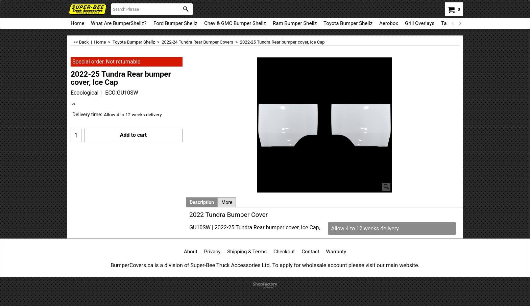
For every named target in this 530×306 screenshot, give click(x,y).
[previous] (453, 23)
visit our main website (391, 265)
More (226, 202)
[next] (460, 23)
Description (202, 202)
